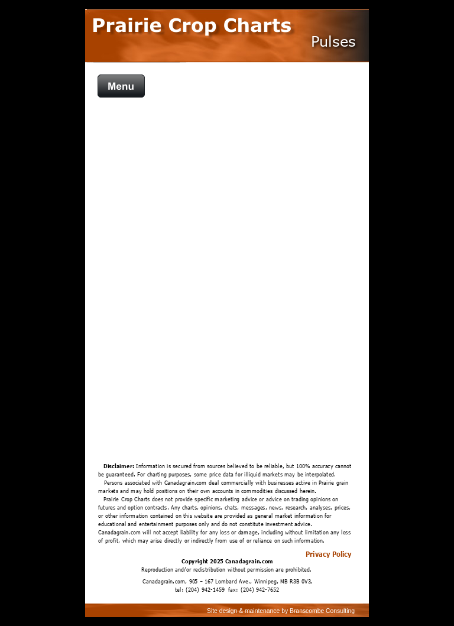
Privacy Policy (329, 554)
